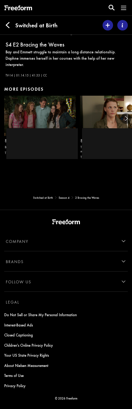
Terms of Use (14, 375)
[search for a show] (112, 7)
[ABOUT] (122, 25)
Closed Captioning (18, 335)
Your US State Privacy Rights (26, 355)
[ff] (18, 8)
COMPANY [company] (17, 241)
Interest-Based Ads (18, 325)
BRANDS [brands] (15, 261)
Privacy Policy (15, 385)
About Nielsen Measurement (26, 365)
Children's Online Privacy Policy (28, 345)
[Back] (7, 25)
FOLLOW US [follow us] (18, 281)
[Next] (126, 118)
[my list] (108, 25)
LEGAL (12, 302)
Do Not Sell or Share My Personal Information (40, 314)
